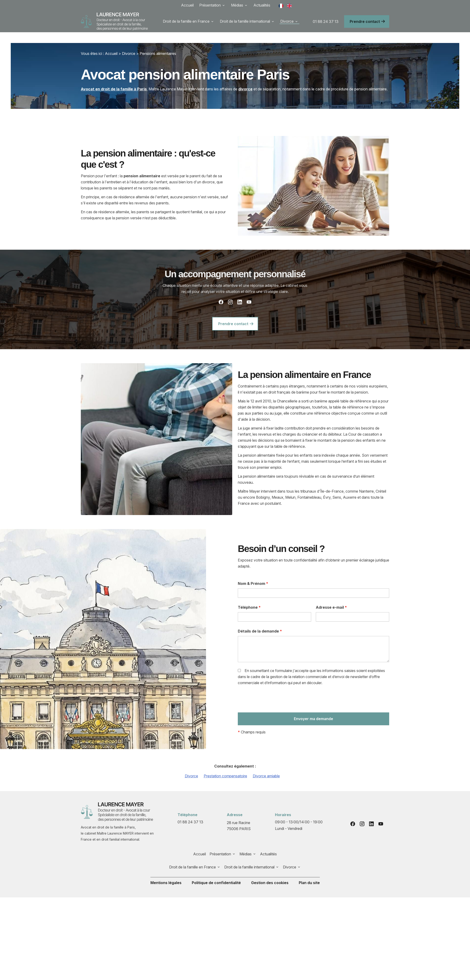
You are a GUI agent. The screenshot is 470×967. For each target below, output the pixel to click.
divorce (245, 78)
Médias (237, 5)
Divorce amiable (266, 765)
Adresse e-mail (331, 596)
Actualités (261, 5)
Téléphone (249, 596)
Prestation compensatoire (225, 765)
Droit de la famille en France (186, 21)
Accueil (187, 5)
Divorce (287, 21)
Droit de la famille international (245, 21)
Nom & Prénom (253, 572)
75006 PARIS (239, 814)
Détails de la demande (260, 620)
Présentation (210, 5)
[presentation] (273, 690)
